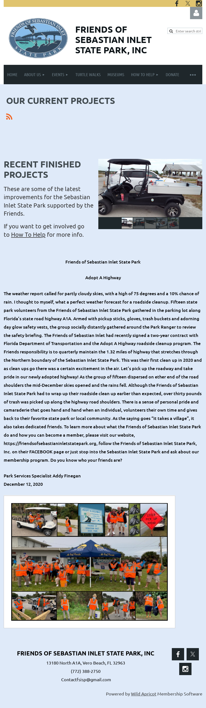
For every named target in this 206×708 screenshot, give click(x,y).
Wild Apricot (143, 693)
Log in (196, 13)
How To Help (28, 234)
